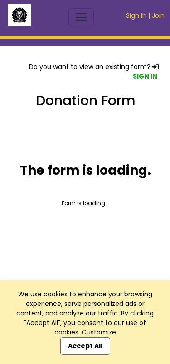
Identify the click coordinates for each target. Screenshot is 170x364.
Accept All (85, 345)
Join (158, 15)
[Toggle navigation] (81, 17)
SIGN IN (145, 76)
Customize (99, 332)
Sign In (136, 15)
